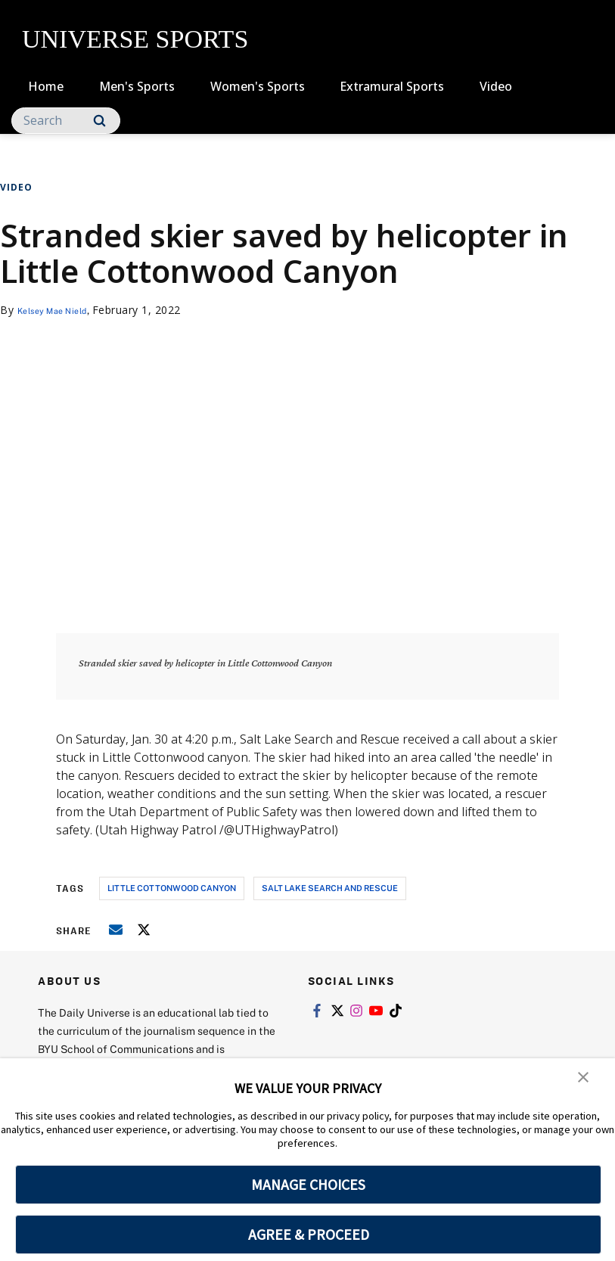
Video (496, 86)
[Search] (65, 120)
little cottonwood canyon (171, 888)
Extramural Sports (392, 86)
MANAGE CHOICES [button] (308, 1184)
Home (46, 86)
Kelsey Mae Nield (62, 309)
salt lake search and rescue (330, 888)
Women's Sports (257, 86)
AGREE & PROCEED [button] (308, 1234)
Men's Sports (137, 86)
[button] (584, 1080)
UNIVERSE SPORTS (135, 39)
